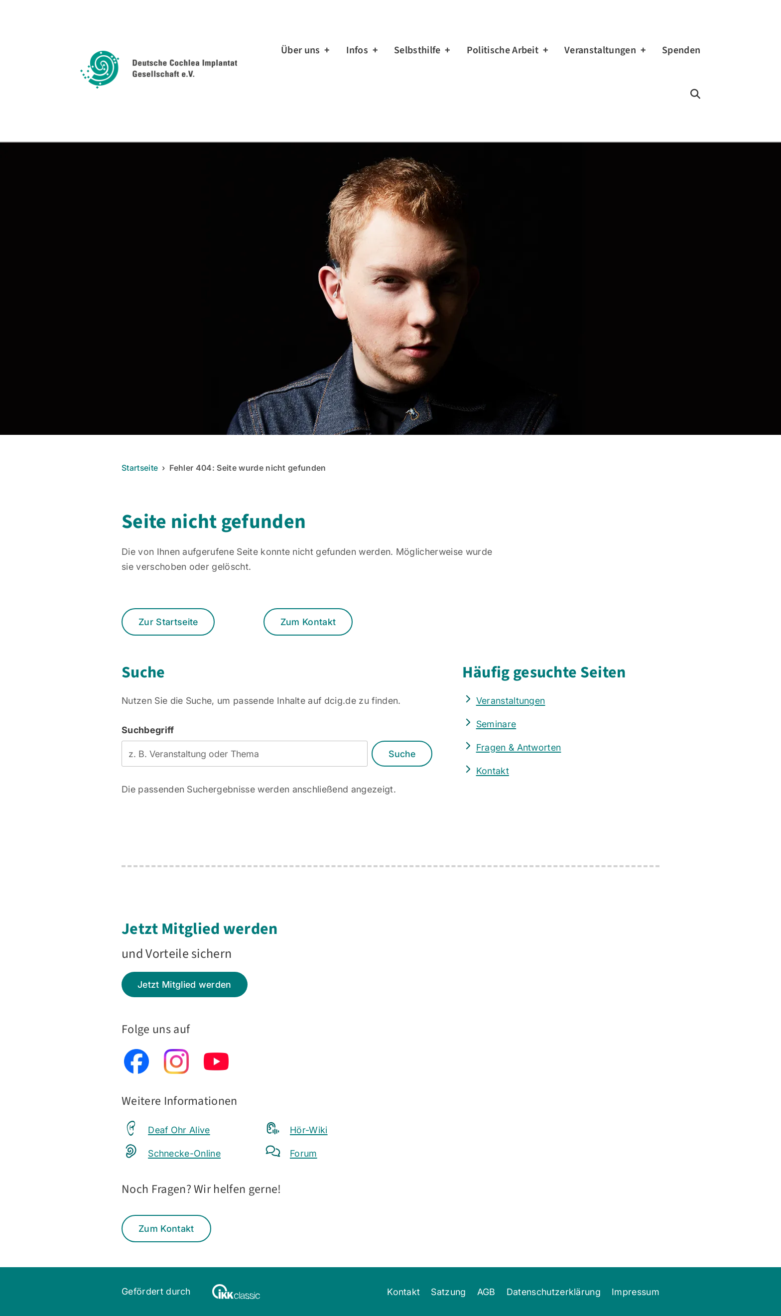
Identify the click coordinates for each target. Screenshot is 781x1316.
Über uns (300, 50)
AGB (486, 1291)
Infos (357, 50)
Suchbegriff (148, 730)
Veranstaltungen (600, 50)
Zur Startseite (168, 621)
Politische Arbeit (502, 50)
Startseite (140, 468)
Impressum (635, 1291)
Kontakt (492, 770)
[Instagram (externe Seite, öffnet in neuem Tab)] (176, 1071)
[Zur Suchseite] (695, 94)
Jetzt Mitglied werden (184, 984)
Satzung (448, 1291)
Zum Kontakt (308, 621)
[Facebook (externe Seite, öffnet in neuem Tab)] (136, 1071)
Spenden (681, 50)
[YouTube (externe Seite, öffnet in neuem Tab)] (216, 1071)
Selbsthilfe (417, 50)
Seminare (496, 723)
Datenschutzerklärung (554, 1291)
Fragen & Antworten (518, 747)
